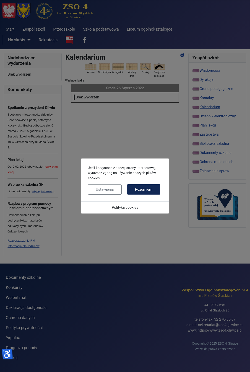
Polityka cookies (125, 207)
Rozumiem (143, 189)
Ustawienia (105, 189)
